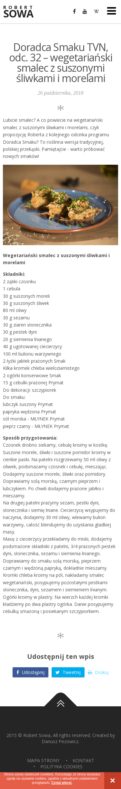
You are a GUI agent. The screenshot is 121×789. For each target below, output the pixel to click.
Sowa (22, 12)
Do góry (60, 706)
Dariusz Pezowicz (60, 741)
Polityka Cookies (61, 766)
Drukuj (98, 672)
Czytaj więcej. (61, 782)
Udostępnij (30, 672)
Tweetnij (68, 672)
